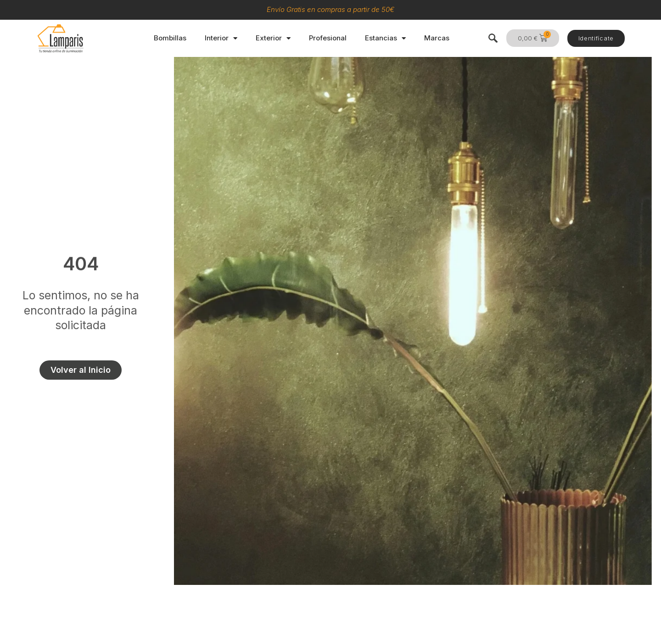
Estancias (385, 38)
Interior (221, 38)
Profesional (328, 38)
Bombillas (170, 38)
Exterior (273, 38)
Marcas (436, 38)
